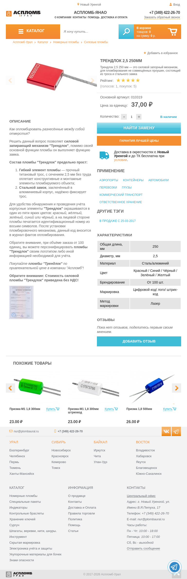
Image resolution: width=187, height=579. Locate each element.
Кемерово (59, 462)
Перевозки (108, 187)
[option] (51, 80)
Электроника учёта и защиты (30, 548)
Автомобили (158, 180)
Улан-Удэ (100, 462)
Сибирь (59, 442)
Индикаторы (18, 507)
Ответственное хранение (120, 202)
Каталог (42, 42)
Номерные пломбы (66, 42)
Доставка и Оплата (82, 507)
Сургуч (14, 525)
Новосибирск (61, 450)
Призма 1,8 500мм (139, 409)
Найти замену (138, 128)
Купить (51, 409)
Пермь (14, 462)
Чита (97, 456)
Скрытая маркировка (24, 542)
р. (153, 36)
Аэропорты (108, 180)
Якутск (141, 462)
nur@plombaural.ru (26, 431)
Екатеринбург (19, 450)
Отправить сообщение (143, 548)
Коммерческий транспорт (120, 195)
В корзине (144, 28)
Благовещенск (146, 468)
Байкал (100, 442)
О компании (63, 17)
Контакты (79, 17)
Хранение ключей (22, 519)
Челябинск (17, 456)
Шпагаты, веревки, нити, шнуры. (33, 531)
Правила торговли (81, 513)
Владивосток (145, 450)
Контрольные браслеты (26, 513)
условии (120, 160)
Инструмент (18, 537)
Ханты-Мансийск (21, 473)
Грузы (126, 187)
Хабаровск (143, 456)
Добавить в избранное (162, 53)
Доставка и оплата (114, 17)
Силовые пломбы (96, 42)
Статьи (73, 531)
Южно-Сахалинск (148, 473)
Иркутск (99, 450)
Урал (13, 442)
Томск (56, 468)
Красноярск (60, 456)
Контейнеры (133, 180)
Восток (143, 442)
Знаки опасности (21, 560)
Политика (75, 519)
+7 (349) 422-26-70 (164, 12)
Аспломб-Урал (23, 42)
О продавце (76, 496)
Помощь (93, 17)
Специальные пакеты (25, 501)
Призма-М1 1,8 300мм (24, 409)
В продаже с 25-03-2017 (117, 221)
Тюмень (15, 468)
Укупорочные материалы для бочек (35, 554)
